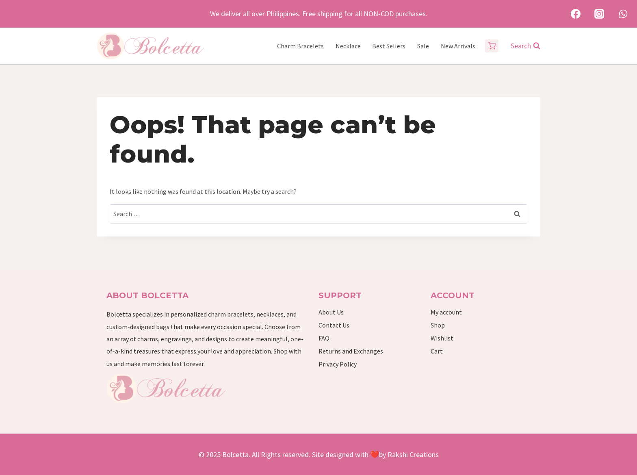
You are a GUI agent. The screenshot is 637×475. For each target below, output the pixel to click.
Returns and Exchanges (350, 351)
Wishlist (442, 338)
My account (446, 312)
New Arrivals (458, 46)
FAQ (323, 338)
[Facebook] (575, 14)
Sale (423, 46)
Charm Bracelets (300, 46)
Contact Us (333, 325)
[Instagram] (599, 14)
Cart (437, 351)
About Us (331, 312)
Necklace (348, 46)
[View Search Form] (521, 46)
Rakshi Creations (412, 454)
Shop (438, 325)
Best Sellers (388, 46)
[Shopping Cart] (491, 46)
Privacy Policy (337, 364)
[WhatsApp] (623, 14)
